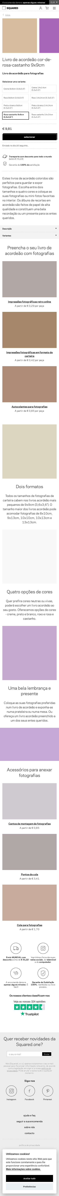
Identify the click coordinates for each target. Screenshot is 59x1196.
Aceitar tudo (29, 1178)
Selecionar (29, 136)
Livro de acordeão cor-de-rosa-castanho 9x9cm (26, 62)
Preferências (29, 1186)
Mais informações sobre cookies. (23, 1169)
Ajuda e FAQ (29, 1115)
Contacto (29, 1133)
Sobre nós (29, 1127)
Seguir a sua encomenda (29, 1121)
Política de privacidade (29, 1145)
